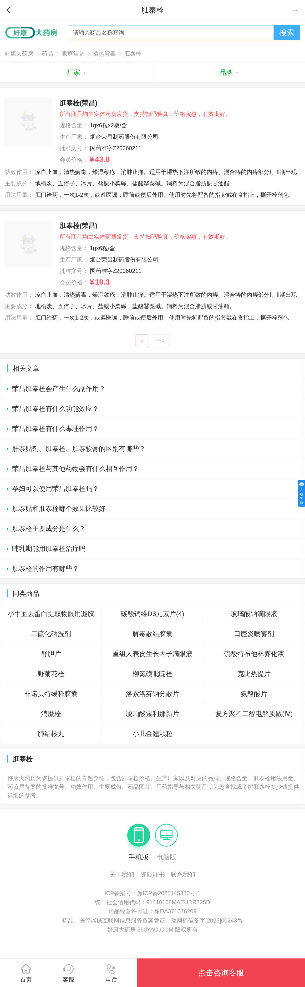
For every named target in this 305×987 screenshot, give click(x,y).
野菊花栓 (51, 674)
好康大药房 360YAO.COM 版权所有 (152, 930)
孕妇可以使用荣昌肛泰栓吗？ (55, 489)
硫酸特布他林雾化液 (254, 654)
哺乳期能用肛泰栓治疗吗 (49, 549)
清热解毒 (104, 53)
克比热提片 (254, 674)
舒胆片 (51, 654)
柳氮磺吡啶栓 (152, 674)
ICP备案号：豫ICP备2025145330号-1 (153, 893)
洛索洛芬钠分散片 (152, 694)
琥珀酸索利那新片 (152, 714)
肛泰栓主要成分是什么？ (49, 529)
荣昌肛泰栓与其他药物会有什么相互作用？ (75, 469)
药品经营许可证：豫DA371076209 (152, 911)
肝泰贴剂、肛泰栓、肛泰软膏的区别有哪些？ (79, 449)
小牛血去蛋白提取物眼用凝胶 (51, 614)
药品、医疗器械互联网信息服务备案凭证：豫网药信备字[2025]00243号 (152, 921)
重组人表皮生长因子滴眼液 (152, 654)
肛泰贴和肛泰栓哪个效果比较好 (59, 509)
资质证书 (152, 874)
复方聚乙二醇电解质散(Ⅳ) (254, 714)
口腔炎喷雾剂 (254, 634)
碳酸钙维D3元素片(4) (152, 614)
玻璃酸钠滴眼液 (254, 614)
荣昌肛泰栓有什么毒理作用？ (55, 429)
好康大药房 (19, 53)
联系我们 (183, 874)
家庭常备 (73, 53)
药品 (47, 53)
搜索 (287, 32)
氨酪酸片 (254, 694)
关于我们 (122, 874)
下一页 (160, 341)
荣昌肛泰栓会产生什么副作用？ (59, 389)
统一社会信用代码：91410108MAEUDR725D (152, 902)
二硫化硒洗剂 (51, 634)
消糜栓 (51, 714)
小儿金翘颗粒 (152, 734)
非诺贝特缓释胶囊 (51, 694)
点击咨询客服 (221, 972)
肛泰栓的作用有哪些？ (45, 568)
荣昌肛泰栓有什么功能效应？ (55, 409)
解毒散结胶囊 (152, 634)
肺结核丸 (51, 734)
